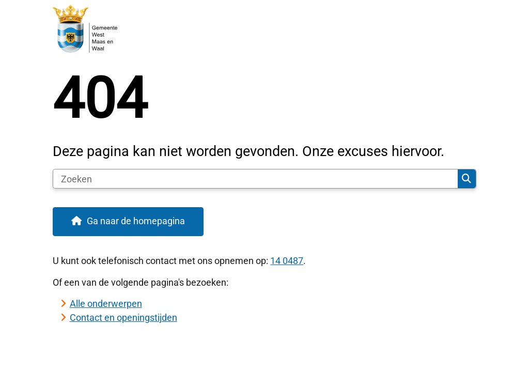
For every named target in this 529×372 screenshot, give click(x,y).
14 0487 (286, 260)
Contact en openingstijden (123, 317)
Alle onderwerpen (106, 303)
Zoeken (466, 178)
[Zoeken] (255, 178)
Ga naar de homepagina (136, 220)
